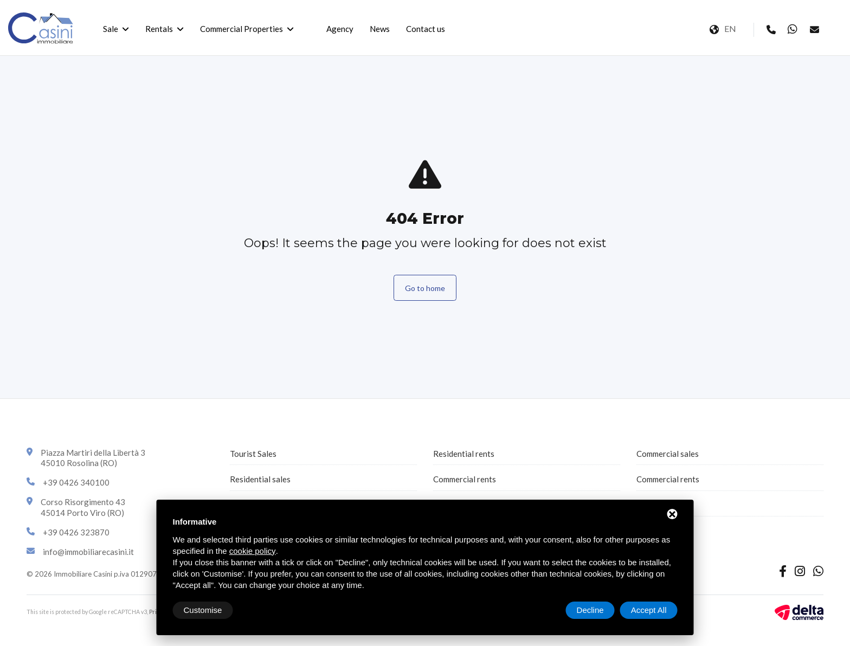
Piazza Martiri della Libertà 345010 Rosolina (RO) (93, 458)
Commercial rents (464, 479)
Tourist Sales (253, 453)
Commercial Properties (241, 29)
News (380, 29)
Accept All (649, 610)
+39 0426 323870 (76, 532)
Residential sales (260, 479)
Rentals (159, 29)
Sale (110, 29)
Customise (203, 610)
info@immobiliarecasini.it (88, 552)
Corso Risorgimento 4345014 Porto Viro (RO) (83, 507)
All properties (661, 505)
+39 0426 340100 (76, 482)
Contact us (425, 29)
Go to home (425, 288)
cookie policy (252, 550)
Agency (339, 29)
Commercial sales (667, 453)
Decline (590, 610)
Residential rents (463, 453)
